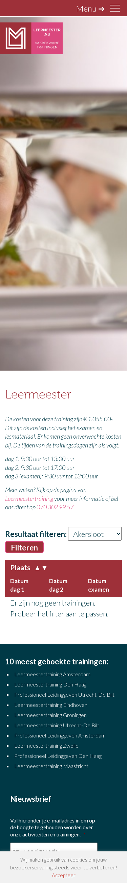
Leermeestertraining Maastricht (51, 766)
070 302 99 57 (55, 507)
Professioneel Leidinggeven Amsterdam (60, 735)
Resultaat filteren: (36, 534)
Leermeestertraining (29, 498)
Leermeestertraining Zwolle (46, 745)
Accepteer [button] (64, 875)
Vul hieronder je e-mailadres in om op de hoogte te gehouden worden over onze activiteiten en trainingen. (52, 827)
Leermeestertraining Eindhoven (50, 704)
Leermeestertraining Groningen (51, 715)
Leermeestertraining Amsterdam (52, 674)
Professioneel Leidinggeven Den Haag (58, 755)
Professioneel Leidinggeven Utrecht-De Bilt (64, 694)
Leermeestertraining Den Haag (50, 684)
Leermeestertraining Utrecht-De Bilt (56, 725)
